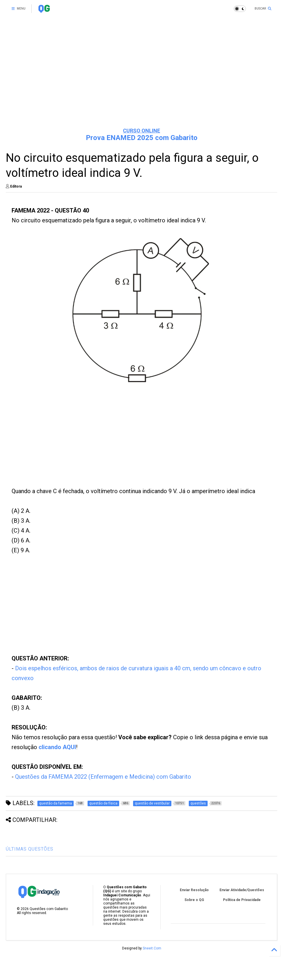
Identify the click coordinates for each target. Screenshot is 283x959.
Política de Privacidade (242, 900)
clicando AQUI (57, 747)
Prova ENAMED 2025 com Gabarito (141, 138)
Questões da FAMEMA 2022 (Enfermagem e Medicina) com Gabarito (103, 776)
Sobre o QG (194, 900)
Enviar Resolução (194, 890)
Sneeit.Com (152, 948)
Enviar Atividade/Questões (241, 890)
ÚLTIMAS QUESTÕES (29, 849)
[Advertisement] (141, 78)
